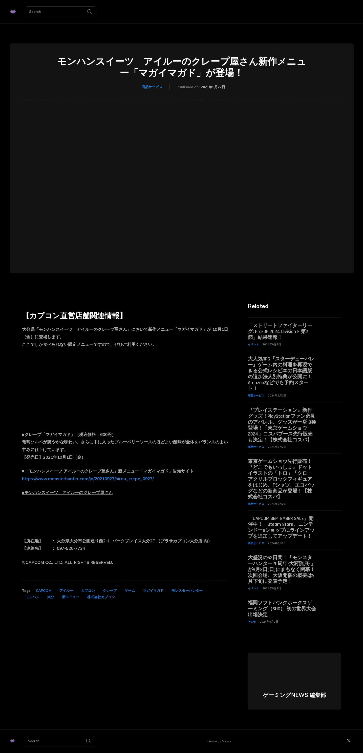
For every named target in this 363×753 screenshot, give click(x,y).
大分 (50, 597)
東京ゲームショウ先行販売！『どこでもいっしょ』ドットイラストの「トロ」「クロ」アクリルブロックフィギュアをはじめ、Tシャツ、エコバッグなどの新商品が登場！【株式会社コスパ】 (281, 479)
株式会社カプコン (101, 597)
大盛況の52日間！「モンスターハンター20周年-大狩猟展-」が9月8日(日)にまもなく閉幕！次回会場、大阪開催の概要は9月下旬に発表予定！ (282, 570)
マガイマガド (153, 590)
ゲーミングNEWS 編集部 (294, 695)
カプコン (88, 590)
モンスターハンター (187, 590)
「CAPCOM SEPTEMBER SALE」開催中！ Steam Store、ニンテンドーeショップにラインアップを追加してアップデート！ (281, 527)
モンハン (32, 597)
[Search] (89, 11)
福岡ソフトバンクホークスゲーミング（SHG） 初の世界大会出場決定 (282, 609)
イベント (253, 344)
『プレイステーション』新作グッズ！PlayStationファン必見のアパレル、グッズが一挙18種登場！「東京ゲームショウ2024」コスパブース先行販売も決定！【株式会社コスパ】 (282, 425)
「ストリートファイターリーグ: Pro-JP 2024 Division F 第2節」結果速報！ (280, 331)
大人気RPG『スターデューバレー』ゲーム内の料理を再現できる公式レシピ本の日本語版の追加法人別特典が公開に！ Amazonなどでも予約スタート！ (281, 374)
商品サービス (152, 87)
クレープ (110, 590)
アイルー (66, 590)
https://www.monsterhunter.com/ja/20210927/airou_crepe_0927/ (88, 478)
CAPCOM (43, 590)
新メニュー (70, 597)
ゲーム (130, 590)
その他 (252, 621)
